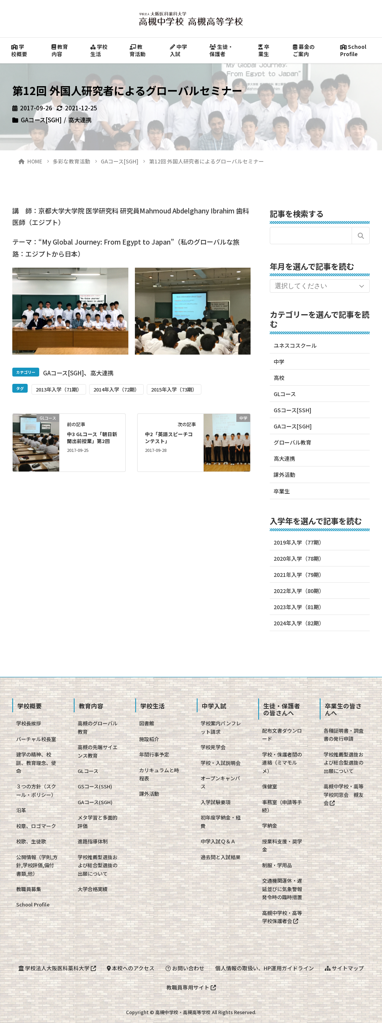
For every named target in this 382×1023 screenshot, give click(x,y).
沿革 (21, 810)
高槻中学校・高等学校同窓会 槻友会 (344, 794)
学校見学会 (213, 747)
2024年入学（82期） (299, 623)
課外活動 (284, 474)
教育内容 (59, 50)
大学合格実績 (93, 889)
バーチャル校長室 (36, 739)
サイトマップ (344, 968)
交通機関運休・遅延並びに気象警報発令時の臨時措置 (282, 889)
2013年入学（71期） (59, 389)
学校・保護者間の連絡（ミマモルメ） (282, 763)
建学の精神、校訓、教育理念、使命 (36, 763)
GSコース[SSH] (292, 410)
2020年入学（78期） (299, 558)
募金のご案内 (304, 50)
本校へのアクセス (130, 968)
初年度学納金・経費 (221, 821)
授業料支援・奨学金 (282, 845)
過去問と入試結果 (221, 857)
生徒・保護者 (221, 50)
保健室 (269, 786)
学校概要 (19, 50)
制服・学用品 (277, 865)
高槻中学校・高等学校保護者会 (282, 917)
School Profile (353, 50)
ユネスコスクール (295, 345)
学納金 (269, 825)
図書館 (146, 723)
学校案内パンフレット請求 (221, 727)
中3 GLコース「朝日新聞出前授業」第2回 (92, 437)
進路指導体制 (93, 841)
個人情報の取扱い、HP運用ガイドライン (264, 968)
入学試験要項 (216, 802)
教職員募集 (28, 889)
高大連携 (79, 119)
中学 (279, 361)
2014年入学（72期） (116, 389)
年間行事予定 (154, 754)
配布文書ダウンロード (282, 734)
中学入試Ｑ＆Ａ (218, 841)
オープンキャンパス (220, 782)
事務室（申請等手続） (282, 806)
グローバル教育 (292, 442)
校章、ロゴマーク (36, 826)
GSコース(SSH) (95, 786)
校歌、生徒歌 (31, 841)
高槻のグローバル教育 (98, 727)
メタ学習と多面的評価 (98, 821)
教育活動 (138, 50)
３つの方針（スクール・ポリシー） (36, 790)
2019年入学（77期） (299, 542)
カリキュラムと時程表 (159, 774)
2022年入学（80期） (299, 591)
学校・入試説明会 (221, 762)
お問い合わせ (185, 968)
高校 (279, 378)
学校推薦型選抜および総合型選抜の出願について (98, 865)
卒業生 (263, 50)
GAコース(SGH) (95, 802)
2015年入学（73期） (174, 389)
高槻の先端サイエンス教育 (98, 751)
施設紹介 (149, 739)
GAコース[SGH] (41, 119)
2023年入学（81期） (299, 607)
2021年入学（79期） (299, 574)
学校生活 (99, 50)
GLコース (285, 394)
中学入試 (178, 50)
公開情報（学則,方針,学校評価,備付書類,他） (37, 865)
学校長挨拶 (28, 723)
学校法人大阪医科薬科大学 (57, 968)
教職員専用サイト (191, 987)
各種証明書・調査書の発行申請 (344, 734)
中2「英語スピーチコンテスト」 (169, 437)
